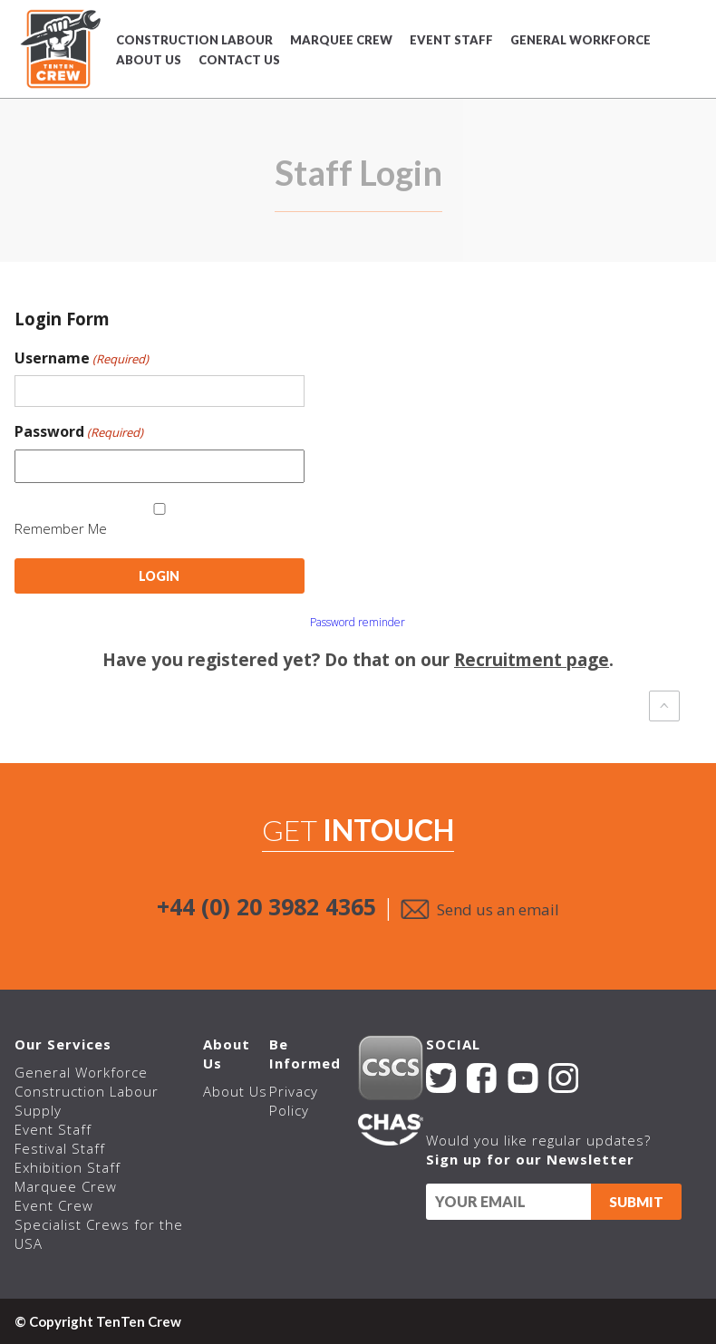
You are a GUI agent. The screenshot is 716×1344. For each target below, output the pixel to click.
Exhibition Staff (68, 1167)
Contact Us (239, 60)
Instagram (562, 1078)
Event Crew (54, 1205)
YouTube (522, 1078)
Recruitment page (531, 660)
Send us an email (498, 909)
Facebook (481, 1078)
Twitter (440, 1078)
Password (79, 431)
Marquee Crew (341, 40)
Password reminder (357, 622)
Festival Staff (60, 1148)
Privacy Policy (292, 1100)
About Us (148, 60)
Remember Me (61, 528)
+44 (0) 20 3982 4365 (266, 906)
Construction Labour (194, 40)
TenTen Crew (58, 49)
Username (82, 358)
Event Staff (451, 40)
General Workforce (580, 40)
